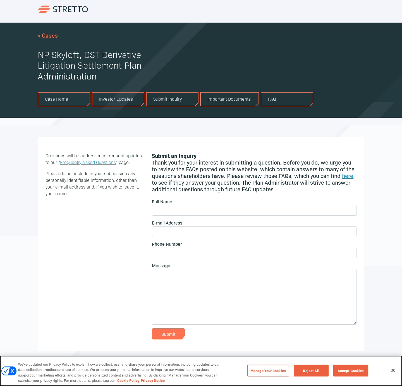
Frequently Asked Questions (88, 162)
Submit (168, 334)
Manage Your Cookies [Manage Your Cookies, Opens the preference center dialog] (268, 370)
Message (161, 265)
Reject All (311, 370)
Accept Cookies (351, 370)
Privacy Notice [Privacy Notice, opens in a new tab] (153, 380)
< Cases (48, 35)
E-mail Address (167, 222)
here (347, 175)
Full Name (162, 201)
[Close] (393, 371)
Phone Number (167, 244)
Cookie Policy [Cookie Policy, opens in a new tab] (128, 380)
